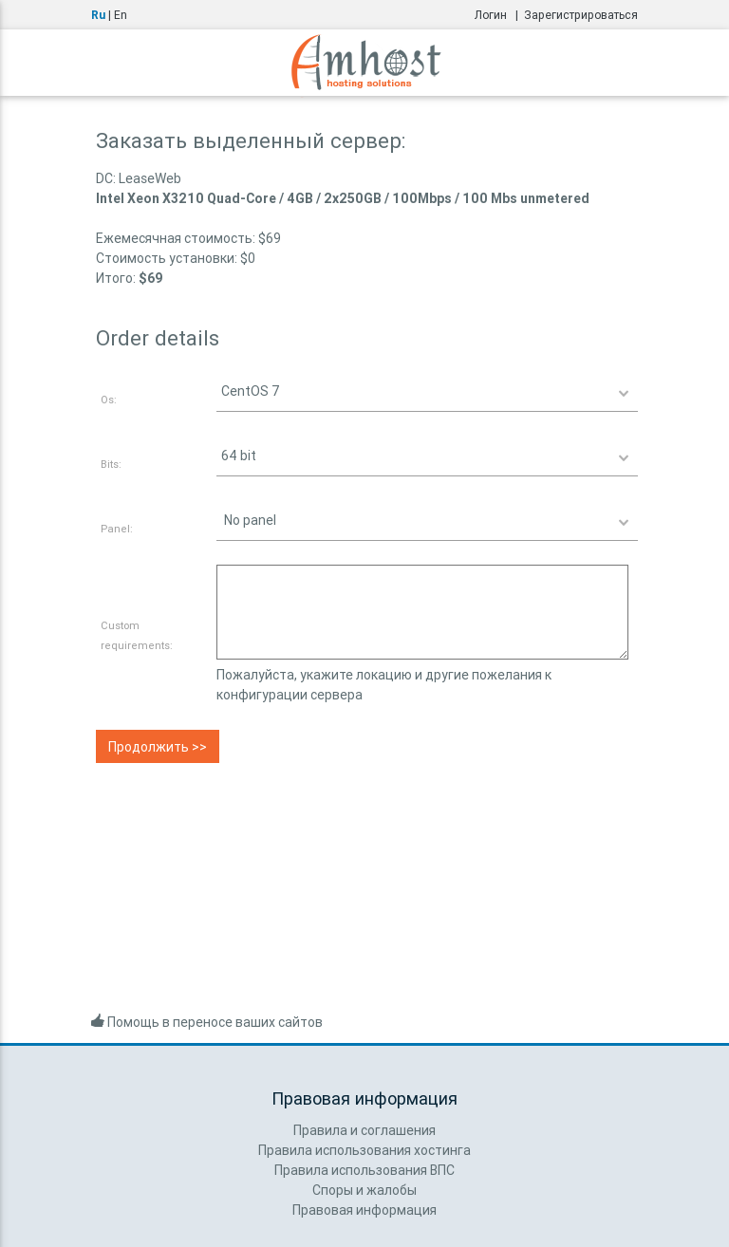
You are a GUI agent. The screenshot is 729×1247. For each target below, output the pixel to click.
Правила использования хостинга (364, 1150)
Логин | (499, 15)
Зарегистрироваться (581, 15)
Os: (109, 399)
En (120, 15)
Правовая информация (364, 1210)
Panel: (117, 528)
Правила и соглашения (364, 1130)
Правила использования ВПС (364, 1170)
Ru (98, 15)
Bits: (111, 464)
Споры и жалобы (364, 1190)
